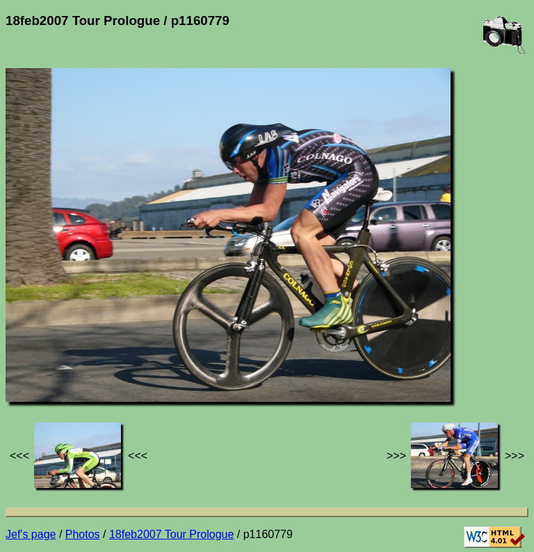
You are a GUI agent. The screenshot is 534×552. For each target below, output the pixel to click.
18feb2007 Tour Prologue (171, 534)
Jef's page (31, 534)
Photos (82, 534)
